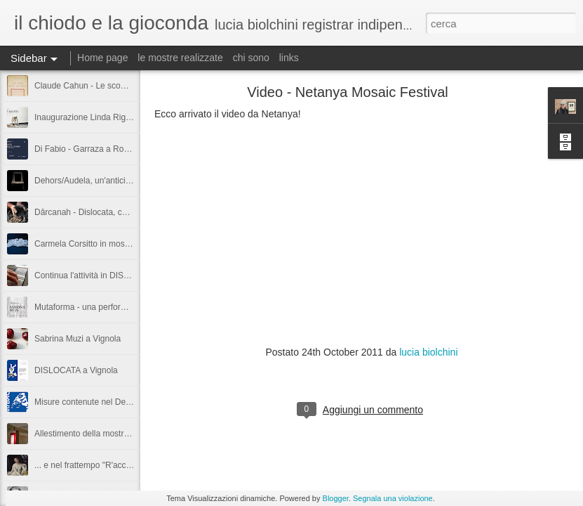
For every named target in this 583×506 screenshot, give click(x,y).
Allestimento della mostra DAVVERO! (104, 434)
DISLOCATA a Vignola (76, 370)
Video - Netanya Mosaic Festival (347, 92)
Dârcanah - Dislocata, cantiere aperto (104, 212)
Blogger (336, 498)
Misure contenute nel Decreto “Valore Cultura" (120, 402)
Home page (102, 57)
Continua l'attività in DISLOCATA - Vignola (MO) (123, 275)
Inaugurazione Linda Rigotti (85, 117)
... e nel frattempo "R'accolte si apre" (102, 465)
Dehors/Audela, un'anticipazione (94, 181)
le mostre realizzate (180, 57)
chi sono (251, 57)
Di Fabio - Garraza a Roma (84, 149)
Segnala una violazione (393, 498)
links (289, 57)
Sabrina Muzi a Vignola (77, 339)
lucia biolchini (428, 352)
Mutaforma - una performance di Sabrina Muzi (120, 307)
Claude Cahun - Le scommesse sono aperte (116, 86)
